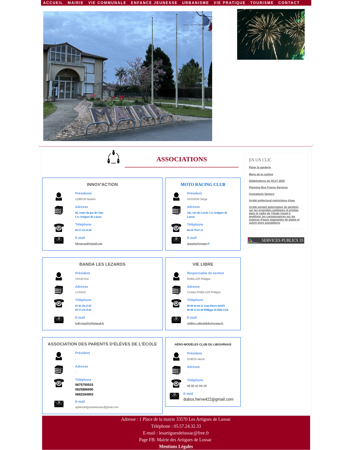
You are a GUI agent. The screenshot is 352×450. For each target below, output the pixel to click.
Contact (289, 3)
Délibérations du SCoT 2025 (267, 181)
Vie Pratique (230, 3)
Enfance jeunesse (154, 3)
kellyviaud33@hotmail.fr (89, 323)
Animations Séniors (261, 194)
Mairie (76, 3)
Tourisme (262, 3)
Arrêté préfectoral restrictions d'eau (272, 200)
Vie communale (107, 3)
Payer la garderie (260, 167)
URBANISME (195, 3)
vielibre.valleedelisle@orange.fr (205, 323)
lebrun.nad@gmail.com (88, 243)
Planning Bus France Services (268, 187)
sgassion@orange (197, 243)
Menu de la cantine (261, 174)
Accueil (53, 3)
